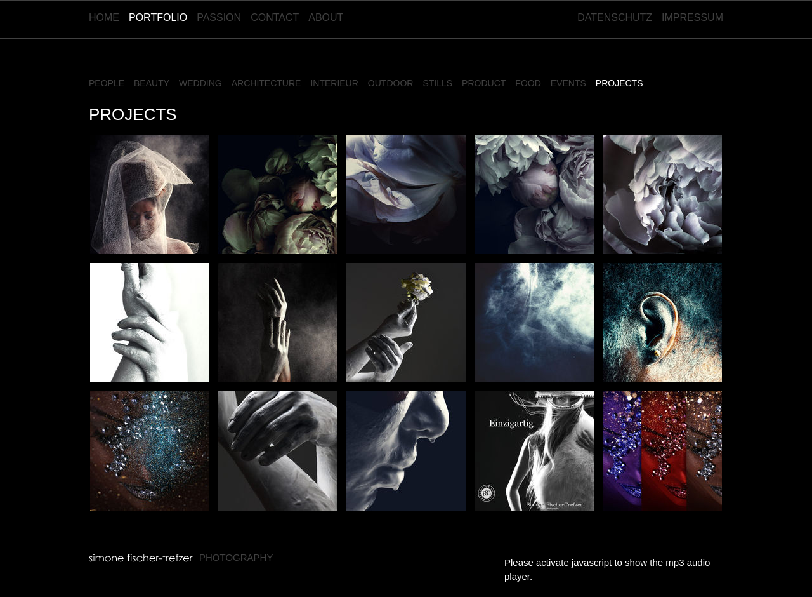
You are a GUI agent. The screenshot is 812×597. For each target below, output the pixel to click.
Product (484, 83)
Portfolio (158, 17)
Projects (619, 83)
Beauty (151, 83)
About (325, 17)
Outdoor (391, 83)
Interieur (334, 83)
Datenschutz (614, 17)
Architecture (266, 83)
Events (568, 83)
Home (104, 17)
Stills (437, 83)
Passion (219, 17)
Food (527, 83)
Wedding (200, 83)
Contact (275, 17)
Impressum (692, 17)
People (106, 83)
